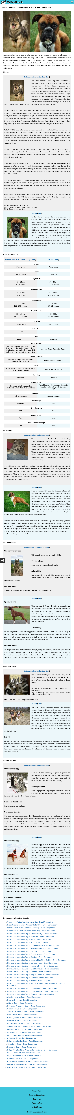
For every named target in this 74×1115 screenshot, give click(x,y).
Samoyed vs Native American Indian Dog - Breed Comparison (30, 922)
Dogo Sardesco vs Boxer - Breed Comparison (24, 1056)
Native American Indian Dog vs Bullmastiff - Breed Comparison (30, 951)
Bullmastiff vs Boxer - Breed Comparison (22, 1015)
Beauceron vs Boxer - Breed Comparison (22, 1059)
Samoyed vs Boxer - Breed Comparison (22, 1009)
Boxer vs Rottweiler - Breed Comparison (22, 1000)
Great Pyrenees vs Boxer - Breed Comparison (24, 1018)
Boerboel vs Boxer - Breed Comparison (21, 1020)
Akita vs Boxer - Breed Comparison (20, 1003)
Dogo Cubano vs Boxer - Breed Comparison (23, 1053)
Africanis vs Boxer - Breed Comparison (21, 1038)
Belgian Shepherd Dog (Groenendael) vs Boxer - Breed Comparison (32, 1050)
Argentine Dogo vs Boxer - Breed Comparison (24, 1032)
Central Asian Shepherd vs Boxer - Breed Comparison (27, 1062)
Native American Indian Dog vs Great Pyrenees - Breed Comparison (32, 954)
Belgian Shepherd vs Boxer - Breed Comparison (25, 1041)
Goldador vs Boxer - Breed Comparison (22, 1044)
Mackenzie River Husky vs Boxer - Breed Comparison (27, 1064)
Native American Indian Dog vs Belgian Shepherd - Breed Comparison (33, 975)
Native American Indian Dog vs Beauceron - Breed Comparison (30, 994)
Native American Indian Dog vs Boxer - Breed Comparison (29, 939)
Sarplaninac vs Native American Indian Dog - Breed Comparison (31, 931)
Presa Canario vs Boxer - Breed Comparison (24, 1023)
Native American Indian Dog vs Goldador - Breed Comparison (30, 978)
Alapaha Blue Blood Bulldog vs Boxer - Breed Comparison (29, 1026)
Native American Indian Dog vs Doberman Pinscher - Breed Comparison (34, 945)
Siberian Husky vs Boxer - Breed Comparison (24, 997)
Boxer (34, 213)
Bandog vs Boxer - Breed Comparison (21, 1047)
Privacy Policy (37, 1091)
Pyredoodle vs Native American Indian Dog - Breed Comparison (31, 928)
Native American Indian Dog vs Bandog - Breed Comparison (29, 981)
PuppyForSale (37, 1103)
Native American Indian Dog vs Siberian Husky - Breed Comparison (32, 934)
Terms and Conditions (37, 1095)
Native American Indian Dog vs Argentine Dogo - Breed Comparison (32, 966)
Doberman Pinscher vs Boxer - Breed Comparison (26, 1006)
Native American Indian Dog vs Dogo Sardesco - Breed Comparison (32, 991)
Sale (47, 77)
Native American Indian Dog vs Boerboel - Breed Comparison (30, 957)
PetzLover (37, 1099)
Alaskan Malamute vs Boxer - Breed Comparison (25, 1012)
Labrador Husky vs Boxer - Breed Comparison (24, 1029)
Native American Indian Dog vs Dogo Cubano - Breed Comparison (32, 988)
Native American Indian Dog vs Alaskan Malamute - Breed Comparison (33, 948)
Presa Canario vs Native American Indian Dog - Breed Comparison (32, 925)
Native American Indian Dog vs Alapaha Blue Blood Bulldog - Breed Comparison (37, 960)
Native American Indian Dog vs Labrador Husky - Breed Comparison (32, 963)
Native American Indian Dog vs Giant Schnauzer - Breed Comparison (33, 969)
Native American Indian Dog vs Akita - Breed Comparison (28, 942)
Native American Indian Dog (34, 77)
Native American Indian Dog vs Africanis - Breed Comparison (30, 972)
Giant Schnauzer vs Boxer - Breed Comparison (24, 1035)
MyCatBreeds (37, 1107)
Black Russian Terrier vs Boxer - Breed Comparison (26, 1067)
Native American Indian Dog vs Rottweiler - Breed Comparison (30, 937)
